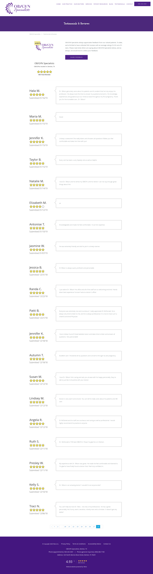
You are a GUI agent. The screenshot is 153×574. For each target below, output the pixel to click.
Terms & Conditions (79, 544)
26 (90, 527)
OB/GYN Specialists (34, 34)
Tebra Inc (55, 544)
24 (81, 527)
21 (69, 527)
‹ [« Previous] (51, 527)
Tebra (85, 567)
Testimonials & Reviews (50, 34)
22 (73, 527)
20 (65, 527)
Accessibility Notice (94, 544)
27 (94, 527)
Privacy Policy (65, 544)
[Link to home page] (17, 8)
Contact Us (107, 544)
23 (77, 527)
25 (86, 527)
